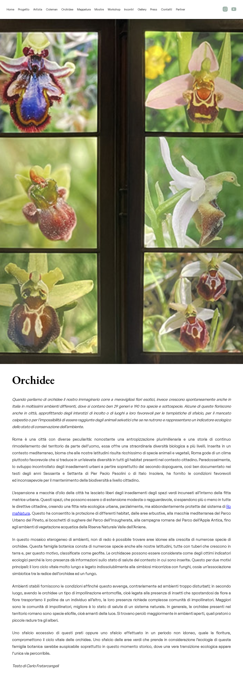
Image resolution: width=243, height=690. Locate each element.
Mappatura (84, 9)
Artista (37, 9)
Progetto (23, 9)
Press (153, 9)
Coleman (52, 9)
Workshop (114, 9)
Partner (180, 9)
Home (10, 9)
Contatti (166, 9)
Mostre (99, 9)
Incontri (129, 9)
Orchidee (67, 9)
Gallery (142, 9)
